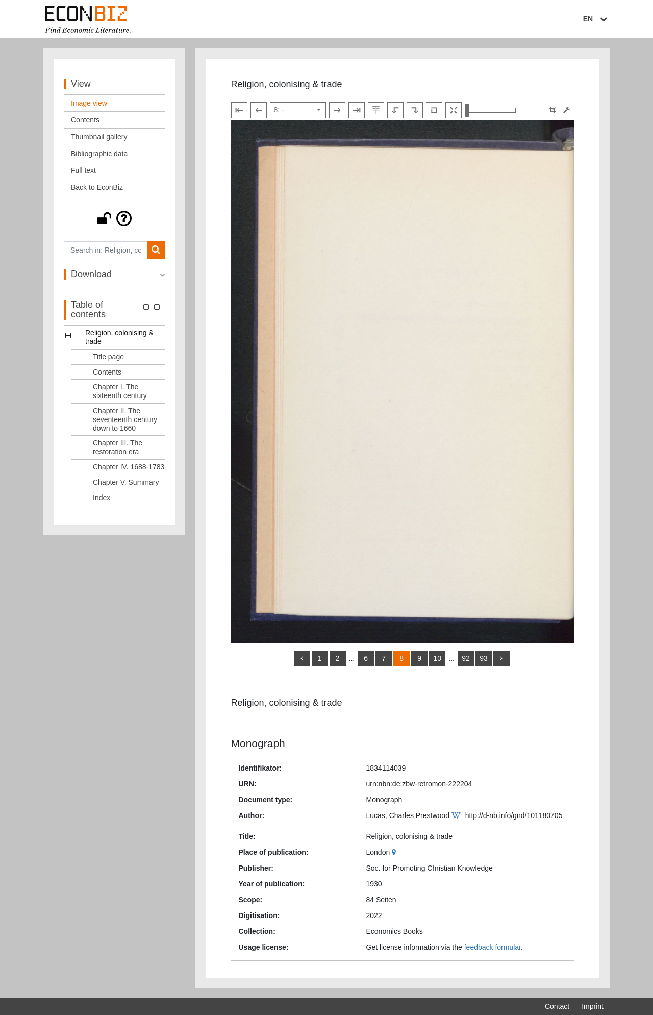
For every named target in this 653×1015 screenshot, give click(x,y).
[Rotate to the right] (414, 110)
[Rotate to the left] (395, 110)
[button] (114, 218)
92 (466, 658)
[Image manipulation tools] (566, 110)
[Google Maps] (395, 852)
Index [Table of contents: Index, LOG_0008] (101, 497)
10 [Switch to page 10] (437, 658)
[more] (501, 658)
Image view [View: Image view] (89, 103)
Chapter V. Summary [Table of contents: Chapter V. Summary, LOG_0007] (126, 482)
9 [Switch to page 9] (419, 658)
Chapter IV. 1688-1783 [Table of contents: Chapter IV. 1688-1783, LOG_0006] (128, 467)
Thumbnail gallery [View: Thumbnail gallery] (99, 137)
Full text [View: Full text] (83, 170)
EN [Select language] (596, 19)
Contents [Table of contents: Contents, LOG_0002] (107, 372)
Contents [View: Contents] (85, 120)
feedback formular (492, 947)
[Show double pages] (376, 110)
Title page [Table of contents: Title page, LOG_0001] (108, 357)
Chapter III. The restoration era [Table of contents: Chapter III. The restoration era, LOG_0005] (117, 447)
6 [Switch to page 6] (366, 658)
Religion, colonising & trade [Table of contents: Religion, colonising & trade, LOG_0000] (119, 337)
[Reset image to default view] (434, 110)
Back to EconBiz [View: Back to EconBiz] (97, 187)
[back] (302, 658)
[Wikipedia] (457, 815)
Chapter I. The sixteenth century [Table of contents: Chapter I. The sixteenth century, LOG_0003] (120, 391)
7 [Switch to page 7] (384, 658)
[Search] (155, 250)
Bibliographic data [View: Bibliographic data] (99, 154)
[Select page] (297, 110)
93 (484, 658)
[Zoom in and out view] (490, 110)
